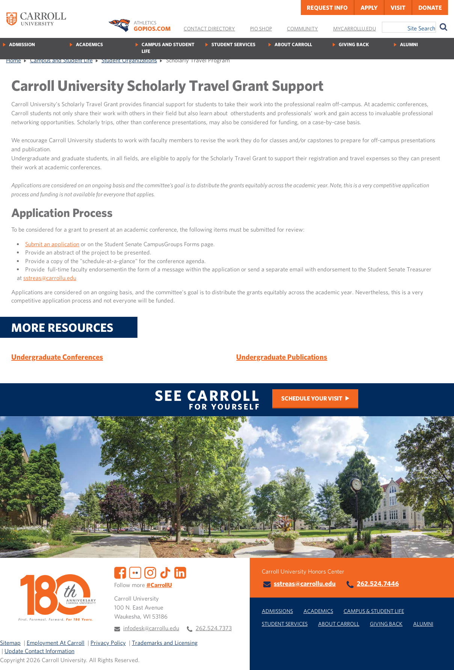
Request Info (327, 7)
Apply (369, 7)
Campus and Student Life (168, 48)
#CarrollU (159, 584)
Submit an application (52, 244)
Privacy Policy (108, 642)
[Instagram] (150, 572)
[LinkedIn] (180, 572)
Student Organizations (129, 60)
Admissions (277, 611)
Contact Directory (209, 29)
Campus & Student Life (374, 611)
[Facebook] (120, 572)
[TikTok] (165, 572)
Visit (398, 7)
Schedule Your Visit (311, 398)
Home (13, 60)
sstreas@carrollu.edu (49, 277)
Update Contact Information (39, 650)
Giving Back (354, 44)
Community (302, 29)
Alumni (409, 44)
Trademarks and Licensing (165, 642)
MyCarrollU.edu (354, 29)
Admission (22, 44)
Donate (430, 7)
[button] (440, 656)
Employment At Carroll (55, 642)
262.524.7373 (214, 628)
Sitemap (10, 642)
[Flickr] (135, 572)
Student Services (233, 44)
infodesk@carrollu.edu (151, 628)
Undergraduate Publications (281, 356)
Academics (89, 44)
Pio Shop (261, 29)
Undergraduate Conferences (57, 356)
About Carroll (293, 44)
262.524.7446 (378, 583)
